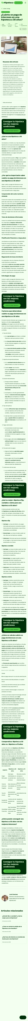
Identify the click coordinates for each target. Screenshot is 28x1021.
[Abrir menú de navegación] (25, 2)
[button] (14, 102)
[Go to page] (7, 3)
